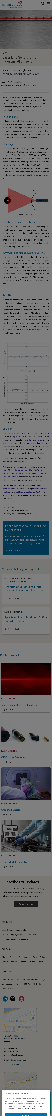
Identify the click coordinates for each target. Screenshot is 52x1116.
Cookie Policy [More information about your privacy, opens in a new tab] (30, 1114)
